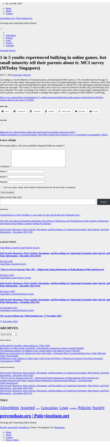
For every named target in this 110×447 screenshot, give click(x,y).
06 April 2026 (6, 265)
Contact (9, 13)
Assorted (10, 45)
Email (3, 180)
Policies (9, 38)
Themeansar (59, 431)
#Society (27, 75)
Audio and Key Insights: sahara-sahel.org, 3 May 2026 (25, 349)
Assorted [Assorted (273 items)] (27, 411)
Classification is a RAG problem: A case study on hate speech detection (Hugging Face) (40, 218)
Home (8, 8)
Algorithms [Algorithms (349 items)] (9, 411)
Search (103, 205)
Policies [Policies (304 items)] (84, 411)
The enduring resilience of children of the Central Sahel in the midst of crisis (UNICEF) (40, 354)
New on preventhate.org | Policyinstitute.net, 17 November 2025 (31, 319)
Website (3, 185)
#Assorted (17, 75)
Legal (8, 40)
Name (3, 175)
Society (9, 43)
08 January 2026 (7, 295)
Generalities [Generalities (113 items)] (49, 411)
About (8, 11)
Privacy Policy (12, 443)
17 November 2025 (9, 325)
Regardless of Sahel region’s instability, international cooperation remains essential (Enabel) (42, 351)
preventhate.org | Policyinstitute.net (16, 18)
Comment (5, 170)
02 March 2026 (7, 278)
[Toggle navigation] (1, 28)
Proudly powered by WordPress (14, 431)
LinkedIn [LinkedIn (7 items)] (73, 412)
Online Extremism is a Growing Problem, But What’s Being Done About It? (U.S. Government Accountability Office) (54, 134)
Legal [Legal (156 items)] (63, 411)
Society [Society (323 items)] (98, 411)
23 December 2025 (8, 311)
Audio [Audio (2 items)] (38, 412)
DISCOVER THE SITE (11, 201)
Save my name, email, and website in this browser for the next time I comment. (39, 191)
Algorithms (11, 35)
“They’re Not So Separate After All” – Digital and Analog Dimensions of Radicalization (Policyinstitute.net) (52, 273)
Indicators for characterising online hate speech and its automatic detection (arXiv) (37, 132)
